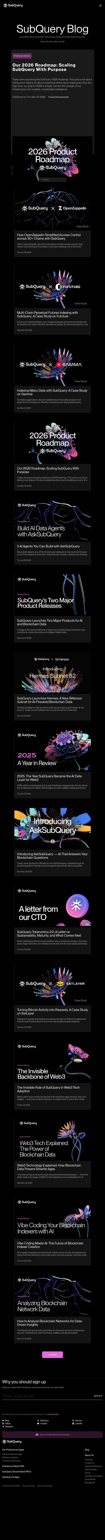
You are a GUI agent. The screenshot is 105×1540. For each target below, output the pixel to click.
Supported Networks (93, 1516)
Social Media (90, 1529)
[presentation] (23, 1457)
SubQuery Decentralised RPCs (16, 1521)
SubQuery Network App (12, 1504)
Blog (87, 1499)
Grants (87, 1523)
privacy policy (53, 1464)
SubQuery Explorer (10, 1507)
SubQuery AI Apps (11, 1527)
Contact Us (89, 1513)
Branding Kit (90, 1533)
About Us (89, 1505)
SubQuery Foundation (94, 1526)
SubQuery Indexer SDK (13, 1516)
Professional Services (11, 1511)
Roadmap (89, 1510)
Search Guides (91, 1519)
